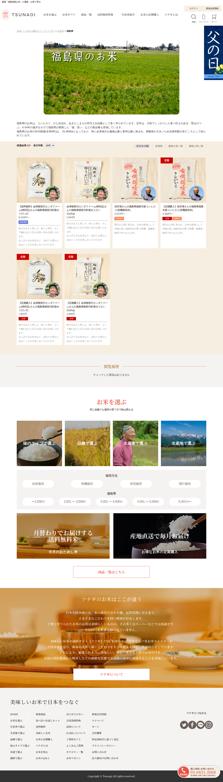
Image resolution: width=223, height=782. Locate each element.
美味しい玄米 (43, 733)
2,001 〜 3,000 (75, 501)
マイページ (98, 720)
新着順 (159, 146)
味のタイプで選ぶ (20, 745)
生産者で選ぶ (17, 726)
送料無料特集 (105, 14)
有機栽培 (87, 483)
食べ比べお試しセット (48, 720)
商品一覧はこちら (111, 571)
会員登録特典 (73, 720)
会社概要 (97, 733)
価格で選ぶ (16, 758)
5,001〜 (184, 501)
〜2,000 (38, 501)
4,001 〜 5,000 (148, 501)
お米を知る (42, 752)
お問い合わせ (99, 752)
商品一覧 (86, 14)
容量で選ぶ (16, 752)
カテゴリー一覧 (74, 752)
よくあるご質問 (74, 745)
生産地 (60, 31)
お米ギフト (69, 14)
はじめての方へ (74, 714)
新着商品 (41, 714)
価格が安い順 (175, 146)
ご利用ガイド (73, 739)
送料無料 (41, 726)
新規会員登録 (212, 8)
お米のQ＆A (42, 758)
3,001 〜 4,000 (111, 501)
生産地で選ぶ (17, 733)
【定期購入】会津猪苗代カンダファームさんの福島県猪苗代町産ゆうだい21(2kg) (87, 306)
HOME (14, 714)
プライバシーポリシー (104, 745)
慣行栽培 (185, 483)
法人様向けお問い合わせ (105, 758)
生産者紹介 (128, 14)
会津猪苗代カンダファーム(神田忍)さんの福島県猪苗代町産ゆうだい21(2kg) (87, 210)
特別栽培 (136, 483)
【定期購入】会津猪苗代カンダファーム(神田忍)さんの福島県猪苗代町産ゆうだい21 (39, 306)
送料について (73, 726)
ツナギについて (111, 674)
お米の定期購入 (149, 14)
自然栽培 (38, 483)
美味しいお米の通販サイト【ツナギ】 (36, 31)
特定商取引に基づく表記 (105, 739)
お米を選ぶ (50, 14)
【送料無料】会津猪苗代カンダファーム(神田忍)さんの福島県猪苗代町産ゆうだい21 (39, 210)
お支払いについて (76, 733)
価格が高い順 (196, 146)
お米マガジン (73, 758)
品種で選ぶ (16, 739)
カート (95, 726)
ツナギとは (171, 14)
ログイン (194, 8)
